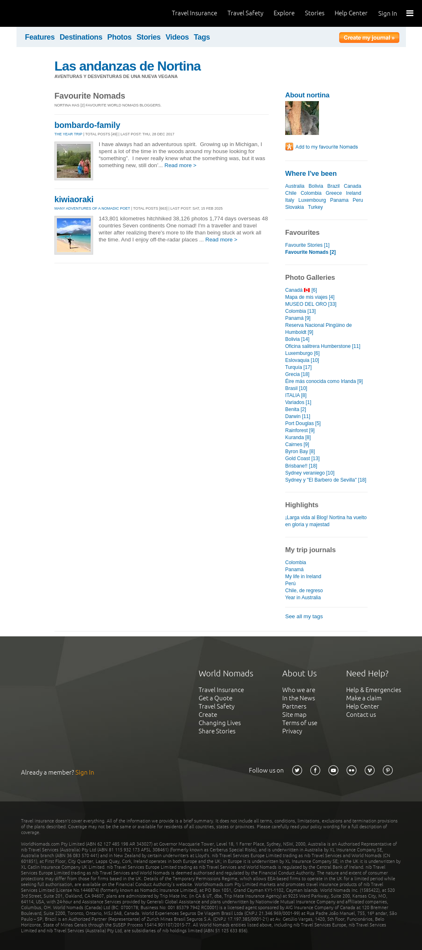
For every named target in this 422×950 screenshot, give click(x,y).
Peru (358, 200)
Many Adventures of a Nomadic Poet (92, 208)
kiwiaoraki (74, 199)
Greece (334, 193)
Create (208, 714)
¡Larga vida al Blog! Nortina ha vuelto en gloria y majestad (326, 521)
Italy (289, 200)
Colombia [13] (300, 311)
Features (40, 37)
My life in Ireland (303, 576)
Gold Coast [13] (302, 458)
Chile (290, 193)
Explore (284, 13)
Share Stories (217, 731)
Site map (294, 714)
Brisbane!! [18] (301, 466)
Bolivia (316, 186)
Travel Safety (245, 13)
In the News (298, 698)
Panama (339, 200)
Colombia (310, 193)
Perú (290, 583)
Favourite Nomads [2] (310, 252)
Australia (295, 186)
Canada (352, 186)
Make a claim (364, 698)
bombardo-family (87, 125)
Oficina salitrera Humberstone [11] (322, 346)
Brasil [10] (296, 388)
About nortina (307, 95)
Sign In (387, 13)
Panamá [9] (297, 318)
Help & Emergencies (373, 689)
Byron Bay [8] (300, 451)
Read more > (180, 165)
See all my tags (304, 616)
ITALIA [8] (296, 395)
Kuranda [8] (298, 437)
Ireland (353, 193)
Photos (119, 37)
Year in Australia (303, 597)
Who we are (298, 689)
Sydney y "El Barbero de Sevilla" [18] (325, 480)
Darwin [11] (297, 416)
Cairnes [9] (297, 444)
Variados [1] (298, 402)
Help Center (351, 13)
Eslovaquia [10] (302, 360)
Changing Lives (220, 722)
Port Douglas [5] (303, 423)
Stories (314, 13)
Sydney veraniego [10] (310, 473)
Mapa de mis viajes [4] (310, 297)
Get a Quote (215, 698)
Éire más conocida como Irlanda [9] (324, 381)
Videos (177, 37)
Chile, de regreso (304, 590)
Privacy (292, 731)
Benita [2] (295, 409)
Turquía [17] (298, 367)
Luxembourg (312, 200)
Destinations (81, 37)
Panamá (294, 569)
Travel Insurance (194, 13)
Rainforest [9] (299, 430)
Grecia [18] (297, 374)
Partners (294, 706)
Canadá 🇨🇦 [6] (301, 290)
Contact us (361, 714)
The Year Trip (68, 134)
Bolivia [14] (297, 339)
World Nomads (43, 13)
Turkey (315, 207)
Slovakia (294, 207)
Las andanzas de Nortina (127, 66)
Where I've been (311, 173)
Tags (202, 37)
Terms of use (299, 722)
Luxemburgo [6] (302, 353)
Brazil (333, 186)
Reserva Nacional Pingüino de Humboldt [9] (318, 328)
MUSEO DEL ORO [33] (310, 304)
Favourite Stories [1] (307, 245)
